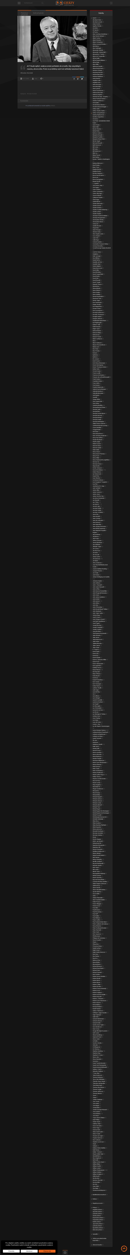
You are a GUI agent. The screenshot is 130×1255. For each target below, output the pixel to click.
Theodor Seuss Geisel (99, 1081)
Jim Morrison (96, 550)
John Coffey (96, 589)
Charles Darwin (97, 205)
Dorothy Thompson (98, 314)
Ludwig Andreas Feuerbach (100, 732)
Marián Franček (97, 758)
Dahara (95, 1199)
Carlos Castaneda (98, 191)
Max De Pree (96, 780)
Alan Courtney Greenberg (100, 34)
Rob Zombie (96, 974)
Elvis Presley (96, 350)
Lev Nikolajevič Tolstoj (99, 714)
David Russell (96, 280)
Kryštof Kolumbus (98, 679)
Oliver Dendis (96, 887)
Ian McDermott (97, 474)
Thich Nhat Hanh (97, 1085)
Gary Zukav (96, 403)
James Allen (96, 490)
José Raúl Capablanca (99, 621)
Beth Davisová (97, 145)
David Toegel (96, 282)
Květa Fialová (96, 685)
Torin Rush (96, 1115)
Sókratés (95, 1045)
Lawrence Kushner (98, 702)
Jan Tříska (95, 502)
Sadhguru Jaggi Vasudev (100, 1012)
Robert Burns (96, 980)
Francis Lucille (96, 373)
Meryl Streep (96, 792)
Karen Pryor (96, 661)
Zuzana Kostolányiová (99, 1190)
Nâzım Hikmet (97, 853)
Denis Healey (96, 292)
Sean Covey (96, 1028)
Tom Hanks (96, 1103)
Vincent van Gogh (98, 1135)
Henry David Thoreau (99, 453)
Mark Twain (96, 768)
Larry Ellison (96, 696)
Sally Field (95, 1016)
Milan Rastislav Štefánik (99, 825)
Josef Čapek (96, 623)
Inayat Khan (96, 476)
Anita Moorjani (97, 84)
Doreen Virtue (97, 308)
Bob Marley (96, 157)
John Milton (96, 603)
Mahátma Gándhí (97, 744)
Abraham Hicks (97, 20)
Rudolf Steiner (97, 1008)
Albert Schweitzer (98, 42)
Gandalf (95, 397)
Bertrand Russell (97, 143)
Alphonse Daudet (97, 66)
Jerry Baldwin (96, 544)
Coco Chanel (96, 235)
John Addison (96, 583)
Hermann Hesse (97, 463)
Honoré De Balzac (98, 470)
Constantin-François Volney (100, 244)
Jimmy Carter (96, 556)
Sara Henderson (97, 1026)
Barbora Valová (97, 133)
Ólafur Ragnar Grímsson (99, 883)
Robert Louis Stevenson (99, 1000)
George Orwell (97, 419)
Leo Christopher (97, 708)
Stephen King (96, 1053)
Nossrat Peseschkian (98, 879)
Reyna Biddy (96, 962)
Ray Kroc (95, 958)
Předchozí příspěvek (24, 14)
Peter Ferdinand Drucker (99, 928)
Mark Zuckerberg (98, 770)
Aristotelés (96, 102)
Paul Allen (95, 907)
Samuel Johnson (97, 1020)
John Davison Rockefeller (100, 591)
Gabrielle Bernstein (98, 393)
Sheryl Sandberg (97, 1035)
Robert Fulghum (97, 992)
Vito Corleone (97, 1139)
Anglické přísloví (97, 1209)
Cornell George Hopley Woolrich (102, 248)
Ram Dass (95, 954)
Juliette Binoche (97, 643)
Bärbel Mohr (96, 131)
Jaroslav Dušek (97, 508)
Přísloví (95, 1207)
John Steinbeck (97, 611)
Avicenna (95, 118)
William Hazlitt (97, 1166)
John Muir (95, 605)
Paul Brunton (96, 909)
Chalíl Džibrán (96, 201)
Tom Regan (96, 1105)
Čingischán (96, 227)
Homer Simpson (97, 468)
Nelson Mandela (97, 859)
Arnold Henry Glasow (99, 104)
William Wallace (97, 1172)
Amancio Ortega (97, 70)
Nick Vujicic (96, 867)
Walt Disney (96, 1150)
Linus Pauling (96, 718)
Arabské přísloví (97, 1213)
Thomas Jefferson (98, 1091)
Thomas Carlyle (97, 1089)
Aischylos (95, 28)
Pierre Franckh (97, 940)
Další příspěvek (38, 13)
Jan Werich (96, 504)
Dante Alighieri (97, 266)
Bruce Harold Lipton (98, 175)
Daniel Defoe (96, 260)
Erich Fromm (96, 361)
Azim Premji (96, 124)
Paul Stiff (95, 913)
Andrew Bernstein (98, 74)
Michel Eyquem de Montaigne (101, 813)
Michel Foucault (97, 815)
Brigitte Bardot (97, 169)
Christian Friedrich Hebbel (100, 215)
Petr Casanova (97, 934)
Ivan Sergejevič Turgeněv (100, 482)
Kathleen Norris (97, 667)
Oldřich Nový (96, 885)
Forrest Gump (97, 371)
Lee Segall (95, 704)
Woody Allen (96, 1182)
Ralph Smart (96, 950)
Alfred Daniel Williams (99, 60)
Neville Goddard (97, 861)
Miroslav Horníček (32, 93)
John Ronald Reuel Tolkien (100, 609)
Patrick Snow (96, 905)
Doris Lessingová (97, 310)
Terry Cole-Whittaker (99, 1079)
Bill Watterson (97, 151)
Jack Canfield (96, 488)
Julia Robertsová (97, 639)
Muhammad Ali (97, 843)
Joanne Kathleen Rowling (100, 568)
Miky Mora (96, 821)
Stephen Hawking (98, 1051)
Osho (94, 895)
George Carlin (96, 409)
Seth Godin (96, 1033)
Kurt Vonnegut (97, 683)
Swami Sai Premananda (99, 1065)
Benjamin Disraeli (97, 135)
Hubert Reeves (97, 472)
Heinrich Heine (97, 445)
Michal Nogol (96, 809)
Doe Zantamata (97, 302)
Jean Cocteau (96, 518)
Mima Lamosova (97, 829)
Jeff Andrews (96, 534)
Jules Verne (96, 637)
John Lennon (96, 601)
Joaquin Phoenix (97, 570)
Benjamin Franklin (98, 137)
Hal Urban (95, 431)
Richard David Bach (98, 968)
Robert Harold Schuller (99, 994)
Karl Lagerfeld (97, 665)
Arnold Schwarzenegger (99, 106)
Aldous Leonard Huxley (99, 44)
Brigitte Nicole (97, 171)
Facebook (74, 79)
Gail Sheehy (96, 395)
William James (97, 1168)
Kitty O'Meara (96, 673)
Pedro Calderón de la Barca (100, 924)
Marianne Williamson (98, 760)
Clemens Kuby (97, 231)
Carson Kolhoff (97, 195)
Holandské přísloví (98, 1219)
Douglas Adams (97, 316)
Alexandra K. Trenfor (98, 54)
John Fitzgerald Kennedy (100, 593)
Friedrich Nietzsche (98, 387)
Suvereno (95, 1061)
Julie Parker (96, 641)
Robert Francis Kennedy (99, 988)
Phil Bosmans (96, 936)
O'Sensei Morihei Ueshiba (100, 881)
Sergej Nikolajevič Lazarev (100, 1031)
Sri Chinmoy (96, 1049)
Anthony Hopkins (97, 94)
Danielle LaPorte (97, 262)
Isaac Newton (96, 478)
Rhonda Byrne (97, 964)
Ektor (94, 340)
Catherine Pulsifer (98, 197)
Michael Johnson (97, 800)
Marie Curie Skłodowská (99, 762)
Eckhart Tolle (96, 324)
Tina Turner (96, 1101)
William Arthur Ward (98, 1162)
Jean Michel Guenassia (99, 528)
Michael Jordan (97, 802)
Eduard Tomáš (97, 336)
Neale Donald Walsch (98, 855)
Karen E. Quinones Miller (99, 659)
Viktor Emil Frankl (98, 1131)
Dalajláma (95, 254)
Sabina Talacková (98, 1010)
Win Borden (96, 1178)
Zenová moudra (97, 1244)
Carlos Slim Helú (97, 193)
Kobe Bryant (96, 675)
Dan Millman (96, 258)
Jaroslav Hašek (97, 510)
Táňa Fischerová (97, 1075)
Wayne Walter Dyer (98, 1154)
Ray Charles (96, 956)
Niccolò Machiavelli (98, 863)
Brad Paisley (96, 165)
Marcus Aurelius (97, 752)
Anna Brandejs (97, 86)
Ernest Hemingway (98, 365)
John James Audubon (99, 597)
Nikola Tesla (96, 871)
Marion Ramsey (97, 764)
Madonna (95, 742)
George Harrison (97, 415)
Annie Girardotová (98, 90)
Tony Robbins (96, 1113)
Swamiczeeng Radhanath (100, 1067)
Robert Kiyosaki (97, 996)
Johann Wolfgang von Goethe (101, 576)
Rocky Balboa (96, 1004)
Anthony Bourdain (98, 92)
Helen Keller (96, 449)
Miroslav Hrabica (97, 835)
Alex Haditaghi (97, 48)
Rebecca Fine (96, 960)
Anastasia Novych (98, 72)
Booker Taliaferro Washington (101, 159)
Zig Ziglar (95, 1188)
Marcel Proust (97, 750)
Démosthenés (96, 288)
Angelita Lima (96, 82)
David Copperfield (98, 274)
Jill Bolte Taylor (97, 546)
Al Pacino (95, 32)
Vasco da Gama (97, 1125)
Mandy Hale (96, 748)
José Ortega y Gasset (99, 619)
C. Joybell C (96, 183)
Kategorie (19, 3)
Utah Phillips (96, 1119)
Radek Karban (97, 948)
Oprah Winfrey (97, 891)
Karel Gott (95, 653)
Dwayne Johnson (97, 318)
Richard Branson (97, 966)
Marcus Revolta (97, 754)
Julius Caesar (96, 645)
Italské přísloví (97, 1221)
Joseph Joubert (97, 629)
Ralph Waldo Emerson (99, 952)
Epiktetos (95, 355)
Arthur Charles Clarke (99, 110)
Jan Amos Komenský (98, 498)
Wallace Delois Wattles (99, 1148)
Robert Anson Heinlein (99, 976)
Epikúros (95, 357)
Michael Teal (96, 807)
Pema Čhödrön (97, 926)
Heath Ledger (96, 441)
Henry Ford (96, 455)
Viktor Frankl (96, 1133)
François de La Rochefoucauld (101, 377)
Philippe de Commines (99, 938)
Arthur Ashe (96, 108)
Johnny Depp (96, 615)
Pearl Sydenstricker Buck (100, 922)
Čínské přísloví (97, 1215)
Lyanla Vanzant (97, 738)
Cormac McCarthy (98, 246)
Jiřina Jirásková (97, 562)
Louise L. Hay (96, 724)
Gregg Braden (97, 429)
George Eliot (96, 411)
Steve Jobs (96, 1057)
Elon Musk (95, 348)
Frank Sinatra (96, 379)
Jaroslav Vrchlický (98, 512)
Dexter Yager (96, 300)
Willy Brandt (96, 1176)
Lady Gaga (96, 689)
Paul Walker (96, 915)
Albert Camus (96, 38)
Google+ (78, 79)
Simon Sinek (96, 1039)
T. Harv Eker (96, 1073)
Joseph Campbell (97, 627)
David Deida (96, 276)
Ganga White (96, 399)
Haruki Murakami (97, 439)
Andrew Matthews (98, 76)
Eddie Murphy (96, 326)
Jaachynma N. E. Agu (98, 486)
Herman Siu (96, 461)
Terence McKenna (98, 1077)
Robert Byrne (96, 982)
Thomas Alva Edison (98, 1087)
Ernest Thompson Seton (99, 367)
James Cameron (97, 492)
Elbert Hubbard (97, 342)
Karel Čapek (96, 651)
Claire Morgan (97, 229)
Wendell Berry (97, 1156)
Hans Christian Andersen (99, 435)
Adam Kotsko (96, 24)
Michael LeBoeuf (97, 805)
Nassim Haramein (97, 849)
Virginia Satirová (97, 1137)
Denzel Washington (98, 296)
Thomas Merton (97, 1093)
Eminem (95, 353)
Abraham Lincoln (97, 22)
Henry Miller (96, 457)
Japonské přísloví (98, 1223)
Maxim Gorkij (96, 782)
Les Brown (95, 712)
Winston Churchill (97, 1180)
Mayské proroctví (98, 1203)
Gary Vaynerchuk (97, 401)
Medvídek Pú (96, 786)
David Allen (96, 270)
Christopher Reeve (98, 221)
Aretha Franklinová (98, 100)
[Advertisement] (52, 86)
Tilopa (94, 1097)
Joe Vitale (95, 572)
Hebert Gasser (97, 443)
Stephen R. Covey (98, 1055)
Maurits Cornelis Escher (99, 778)
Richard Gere (96, 970)
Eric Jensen (96, 359)
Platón (94, 942)
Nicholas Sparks (97, 865)
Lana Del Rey (96, 692)
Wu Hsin (95, 1184)
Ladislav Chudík (97, 687)
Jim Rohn (95, 552)
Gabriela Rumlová (98, 391)
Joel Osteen (96, 574)
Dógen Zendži (97, 304)
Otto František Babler (99, 899)
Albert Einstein (97, 40)
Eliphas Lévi (96, 346)
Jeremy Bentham (97, 542)
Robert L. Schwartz (98, 998)
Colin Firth (95, 237)
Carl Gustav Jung (97, 185)
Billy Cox (95, 153)
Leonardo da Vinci (98, 710)
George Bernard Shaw (99, 407)
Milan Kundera (97, 823)
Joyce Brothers (97, 631)
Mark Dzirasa (96, 766)
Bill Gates (95, 149)
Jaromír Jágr (96, 506)
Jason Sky (95, 514)
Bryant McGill (96, 181)
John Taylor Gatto (98, 613)
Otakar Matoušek (98, 897)
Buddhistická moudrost (99, 1194)
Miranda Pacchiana (98, 831)
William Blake (96, 1164)
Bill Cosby (95, 147)
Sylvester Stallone (98, 1071)
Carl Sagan (96, 187)
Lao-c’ (94, 694)
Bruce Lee (95, 177)
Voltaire (95, 1146)
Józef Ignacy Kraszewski (99, 633)
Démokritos (96, 286)
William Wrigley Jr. (98, 1174)
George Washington (98, 421)
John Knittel (96, 599)
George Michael (97, 417)
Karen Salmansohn (98, 663)
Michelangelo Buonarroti (99, 817)
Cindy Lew (95, 223)
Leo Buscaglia (96, 706)
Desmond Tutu (97, 298)
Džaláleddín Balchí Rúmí (99, 320)
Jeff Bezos (96, 536)
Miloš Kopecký (97, 827)
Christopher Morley (98, 219)
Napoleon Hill (96, 847)
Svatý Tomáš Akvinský (99, 1063)
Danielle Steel (96, 264)
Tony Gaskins (96, 1111)
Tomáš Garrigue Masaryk (100, 1109)
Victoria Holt (96, 1129)
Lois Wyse (95, 720)
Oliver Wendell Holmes (99, 889)
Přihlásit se (111, 3)
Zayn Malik (96, 1186)
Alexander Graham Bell (99, 52)
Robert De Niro (97, 986)
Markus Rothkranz (98, 772)
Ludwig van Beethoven (99, 734)
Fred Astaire (96, 385)
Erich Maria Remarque (99, 363)
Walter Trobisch (97, 1152)
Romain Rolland (97, 1006)
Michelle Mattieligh (98, 819)
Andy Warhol (96, 78)
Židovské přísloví (97, 1229)
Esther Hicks (96, 369)
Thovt (94, 1095)
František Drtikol (97, 381)
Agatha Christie (97, 26)
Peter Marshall (97, 930)
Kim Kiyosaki (96, 671)
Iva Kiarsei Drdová (98, 480)
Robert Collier (97, 984)
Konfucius (95, 677)
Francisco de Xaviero (98, 375)
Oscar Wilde (96, 893)
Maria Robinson (97, 756)
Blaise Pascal (96, 155)
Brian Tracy (96, 167)
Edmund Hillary (97, 332)
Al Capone (95, 30)
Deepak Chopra (97, 284)
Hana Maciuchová (98, 433)
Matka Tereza (97, 776)
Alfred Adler (96, 58)
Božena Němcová (97, 163)
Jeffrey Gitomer (97, 540)
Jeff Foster (96, 538)
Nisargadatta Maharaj (99, 873)
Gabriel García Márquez (99, 389)
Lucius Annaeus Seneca (99, 730)
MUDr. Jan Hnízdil (98, 841)
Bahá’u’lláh (96, 127)
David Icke (95, 278)
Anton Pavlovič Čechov (99, 98)
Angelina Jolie (97, 80)
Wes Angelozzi (97, 1158)
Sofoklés (95, 1041)
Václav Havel (96, 1121)
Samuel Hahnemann (98, 1018)
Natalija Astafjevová (98, 851)
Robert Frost (96, 990)
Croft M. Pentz (97, 252)
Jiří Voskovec (96, 558)
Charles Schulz (97, 211)
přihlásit (52, 105)
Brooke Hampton (97, 173)
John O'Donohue (97, 607)
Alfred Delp (96, 62)
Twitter (82, 79)
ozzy (35, 78)
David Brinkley (97, 272)
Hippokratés (96, 466)
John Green (96, 595)
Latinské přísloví (97, 1225)
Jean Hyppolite (97, 524)
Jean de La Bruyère (98, 520)
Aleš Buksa (96, 46)
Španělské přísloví (98, 1227)
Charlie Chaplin (97, 213)
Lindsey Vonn (96, 716)
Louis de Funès (97, 722)
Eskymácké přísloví (98, 1217)
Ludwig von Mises (98, 736)
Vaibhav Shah (96, 1123)
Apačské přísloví (97, 1211)
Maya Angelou (97, 784)
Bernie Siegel (96, 141)
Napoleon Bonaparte (98, 845)
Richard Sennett (97, 972)
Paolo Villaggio (97, 903)
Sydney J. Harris (97, 1069)
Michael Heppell (97, 796)
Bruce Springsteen (98, 179)
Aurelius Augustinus (98, 116)
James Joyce (96, 494)
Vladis (94, 1143)
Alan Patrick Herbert (98, 36)
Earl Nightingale (97, 322)
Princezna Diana (97, 946)
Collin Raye (96, 240)
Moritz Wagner (97, 839)
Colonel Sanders (97, 242)
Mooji (94, 837)
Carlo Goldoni (96, 189)
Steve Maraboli (97, 1059)
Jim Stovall (96, 554)
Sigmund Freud (97, 1037)
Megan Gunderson (98, 788)
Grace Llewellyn (97, 427)
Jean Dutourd (96, 522)
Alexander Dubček (98, 50)
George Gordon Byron (99, 413)
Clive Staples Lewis (98, 233)
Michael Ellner (96, 794)
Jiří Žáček (95, 560)
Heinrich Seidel (97, 447)
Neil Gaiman (96, 857)
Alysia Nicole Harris (98, 68)
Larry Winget (96, 698)
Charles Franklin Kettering (100, 209)
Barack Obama (97, 129)
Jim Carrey (96, 548)
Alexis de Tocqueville (99, 56)
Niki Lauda (95, 869)
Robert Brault (96, 978)
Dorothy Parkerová (98, 312)
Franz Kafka (96, 383)
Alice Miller (96, 64)
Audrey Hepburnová (98, 114)
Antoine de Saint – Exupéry (100, 96)
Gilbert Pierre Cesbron (99, 423)
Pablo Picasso (97, 901)
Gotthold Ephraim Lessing (100, 425)
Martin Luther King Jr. (99, 774)
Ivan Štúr (95, 484)
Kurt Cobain (96, 681)
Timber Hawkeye (97, 1099)
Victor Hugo (96, 1127)
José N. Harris (96, 617)
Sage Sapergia (97, 1014)
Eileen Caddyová (97, 338)
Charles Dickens (97, 207)
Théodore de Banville (99, 1083)
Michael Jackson (97, 798)
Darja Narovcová (97, 268)
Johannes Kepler (97, 581)
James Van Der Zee (98, 496)
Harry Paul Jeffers (98, 437)
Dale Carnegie (97, 256)
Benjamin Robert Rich (99, 139)
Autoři (94, 18)
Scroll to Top (124, 1249)
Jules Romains (97, 635)
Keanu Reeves (97, 669)
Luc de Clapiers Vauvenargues (101, 726)
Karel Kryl (95, 655)
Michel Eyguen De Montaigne (101, 811)
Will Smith (95, 1160)
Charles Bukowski (98, 203)
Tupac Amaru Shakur (99, 1117)
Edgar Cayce (96, 328)
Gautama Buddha (97, 405)
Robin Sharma (97, 1002)
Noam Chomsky (97, 877)
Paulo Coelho (96, 920)
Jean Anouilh (96, 516)
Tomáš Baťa (96, 1107)
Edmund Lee (96, 334)
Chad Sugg (96, 199)
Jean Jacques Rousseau (99, 526)
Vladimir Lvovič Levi (98, 1141)
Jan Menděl (96, 500)
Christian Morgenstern (99, 217)
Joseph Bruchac (97, 625)
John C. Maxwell (97, 585)
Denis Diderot (96, 290)
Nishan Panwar (97, 875)
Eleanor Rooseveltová (99, 344)
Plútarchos (96, 944)
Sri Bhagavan (96, 1047)
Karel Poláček (96, 657)
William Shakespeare (98, 1170)
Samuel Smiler (97, 1022)
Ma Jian (95, 740)
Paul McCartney (97, 911)
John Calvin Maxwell (98, 587)
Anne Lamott (96, 88)
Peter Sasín (96, 932)
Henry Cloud (96, 451)
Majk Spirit (96, 746)
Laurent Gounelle (97, 700)
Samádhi (95, 1234)
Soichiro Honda (97, 1043)
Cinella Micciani (97, 225)
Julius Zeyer (96, 647)
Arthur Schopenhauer (99, 112)
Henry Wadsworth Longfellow (101, 459)
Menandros (96, 790)
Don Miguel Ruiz (97, 306)
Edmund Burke (97, 330)
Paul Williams (96, 918)
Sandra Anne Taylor (98, 1024)
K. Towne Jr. (96, 649)
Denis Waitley (96, 294)
